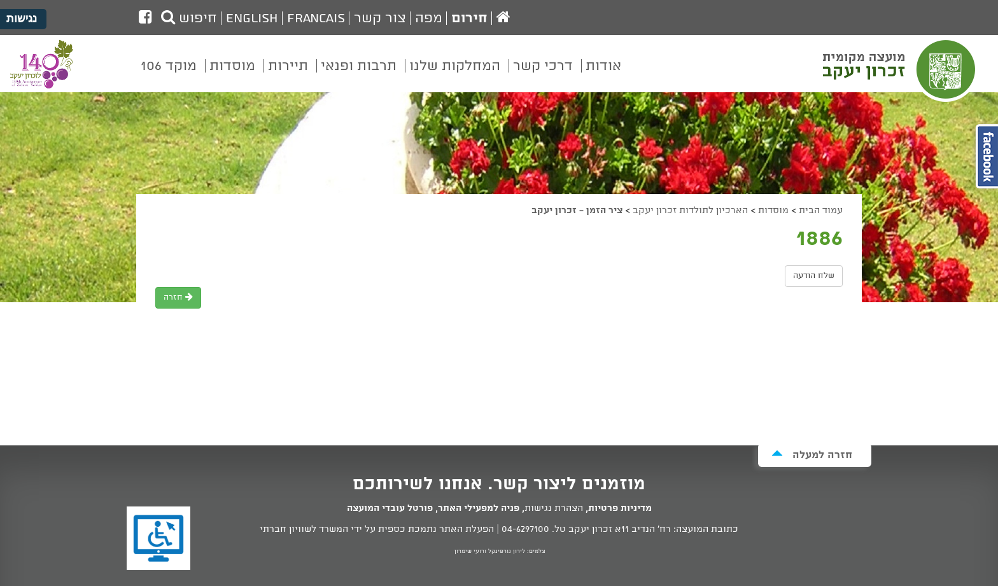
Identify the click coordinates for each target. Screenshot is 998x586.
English (252, 18)
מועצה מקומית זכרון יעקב (900, 69)
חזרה (178, 297)
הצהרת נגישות (553, 508)
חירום (469, 18)
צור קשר (380, 18)
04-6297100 (525, 529)
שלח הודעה (813, 275)
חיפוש (189, 18)
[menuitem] (603, 75)
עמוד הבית (821, 210)
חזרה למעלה (811, 454)
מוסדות (773, 210)
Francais (316, 18)
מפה (428, 18)
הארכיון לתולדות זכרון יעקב (690, 210)
